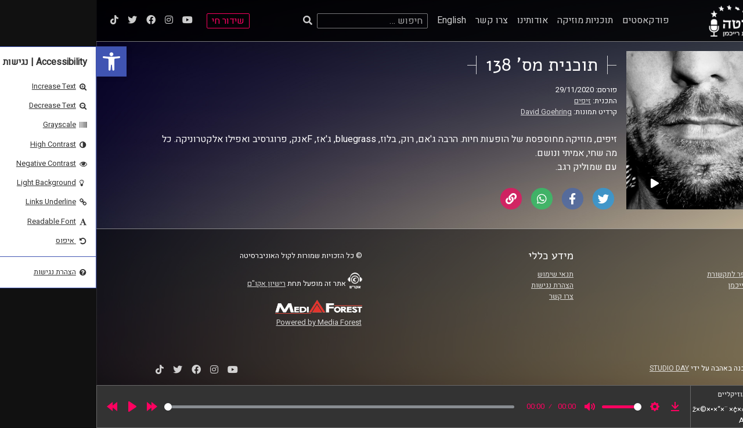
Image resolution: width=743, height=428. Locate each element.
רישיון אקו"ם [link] (170, 283)
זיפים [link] (486, 101)
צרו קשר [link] (395, 20)
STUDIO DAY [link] (573, 368)
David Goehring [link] (449, 112)
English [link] (355, 20)
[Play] (36, 406)
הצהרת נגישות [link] (456, 285)
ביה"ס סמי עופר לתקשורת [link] (649, 274)
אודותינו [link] (436, 20)
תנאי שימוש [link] (459, 274)
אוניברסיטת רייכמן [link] (660, 285)
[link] (15, 61)
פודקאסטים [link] (549, 20)
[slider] (243, 406)
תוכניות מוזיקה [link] (489, 20)
